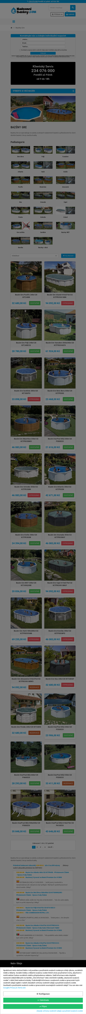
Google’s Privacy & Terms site (14, 988)
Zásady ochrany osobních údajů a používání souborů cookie (60, 1011)
